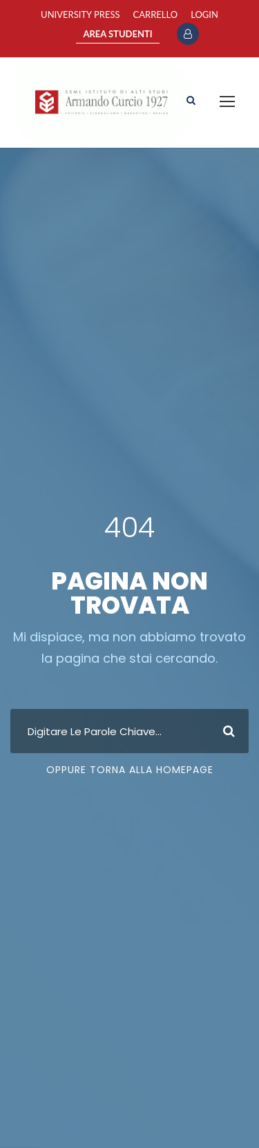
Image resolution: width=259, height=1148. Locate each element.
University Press (80, 14)
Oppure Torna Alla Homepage (129, 770)
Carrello (155, 14)
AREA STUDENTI (117, 33)
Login (204, 14)
